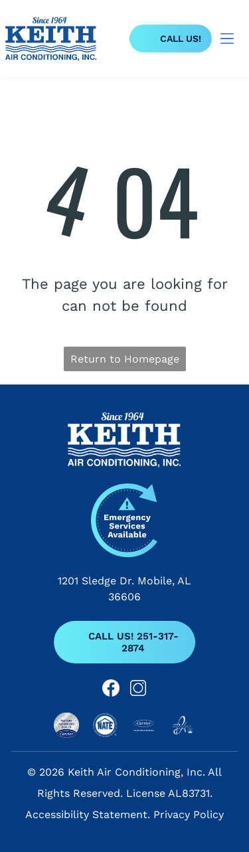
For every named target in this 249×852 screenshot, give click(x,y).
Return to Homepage (124, 359)
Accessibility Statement (86, 814)
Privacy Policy (188, 814)
